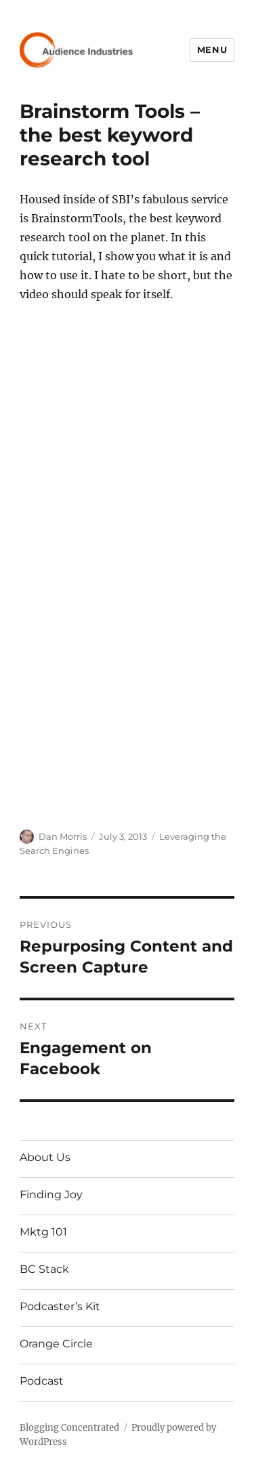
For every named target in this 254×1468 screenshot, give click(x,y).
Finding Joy (51, 1194)
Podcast (42, 1380)
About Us (45, 1157)
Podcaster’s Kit (60, 1306)
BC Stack (44, 1269)
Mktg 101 (43, 1231)
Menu (212, 49)
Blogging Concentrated (69, 1427)
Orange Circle (56, 1343)
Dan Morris (63, 836)
